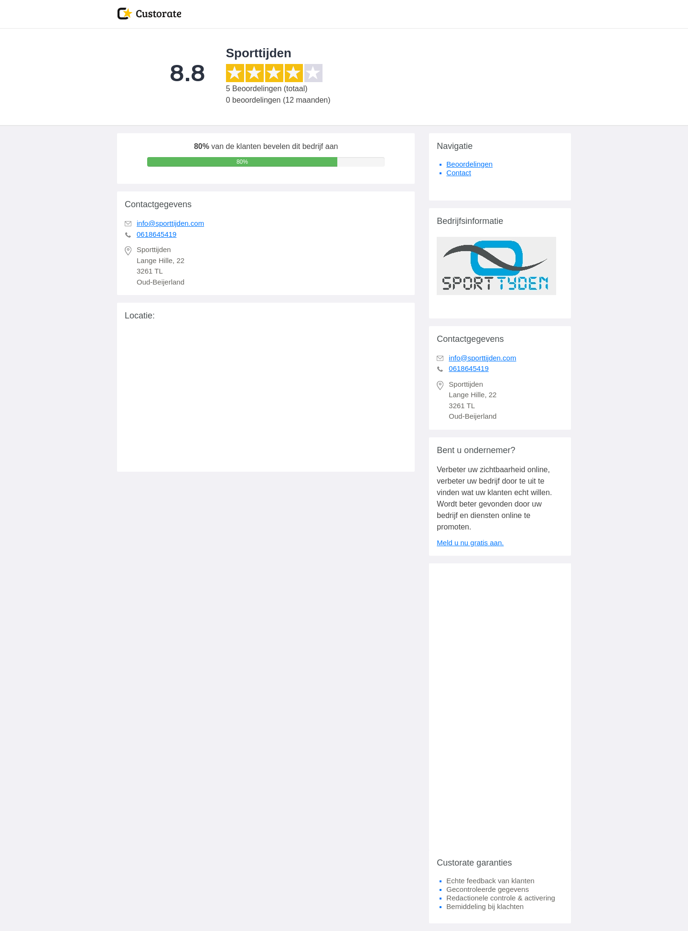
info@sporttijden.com (170, 223)
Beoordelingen (469, 164)
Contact (458, 173)
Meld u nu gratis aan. (470, 543)
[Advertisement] (500, 706)
